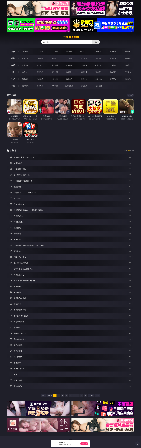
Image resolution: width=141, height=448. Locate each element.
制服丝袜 (84, 65)
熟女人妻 (84, 58)
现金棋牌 (113, 51)
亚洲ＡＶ (25, 58)
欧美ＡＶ (55, 58)
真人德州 (40, 51)
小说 (13, 79)
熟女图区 (113, 72)
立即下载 (84, 444)
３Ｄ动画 (69, 58)
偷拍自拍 (40, 65)
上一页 (50, 395)
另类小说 (98, 79)
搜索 (96, 42)
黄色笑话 (113, 79)
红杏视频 (84, 86)
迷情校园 (84, 79)
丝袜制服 (98, 58)
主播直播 (113, 58)
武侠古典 (69, 79)
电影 (13, 65)
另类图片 (128, 72)
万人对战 (55, 51)
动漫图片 (69, 72)
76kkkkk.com (70, 37)
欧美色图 (55, 72)
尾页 (97, 395)
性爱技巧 (128, 79)
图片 (13, 72)
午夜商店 (40, 86)
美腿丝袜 (84, 72)
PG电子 (25, 51)
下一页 (91, 395)
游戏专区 (69, 51)
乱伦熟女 (113, 65)
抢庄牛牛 (128, 51)
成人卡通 (55, 65)
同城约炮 (25, 86)
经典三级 (98, 65)
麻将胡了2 (83, 51)
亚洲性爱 (25, 65)
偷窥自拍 (25, 72)
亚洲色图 (40, 72)
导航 (13, 85)
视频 (13, 58)
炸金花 (98, 51)
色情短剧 (98, 86)
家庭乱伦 (40, 79)
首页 (43, 395)
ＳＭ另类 (128, 58)
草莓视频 (55, 86)
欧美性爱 (69, 65)
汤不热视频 (69, 86)
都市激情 (25, 79)
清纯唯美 (98, 72)
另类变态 (128, 65)
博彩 (13, 51)
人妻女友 (55, 79)
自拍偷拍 (40, 58)
